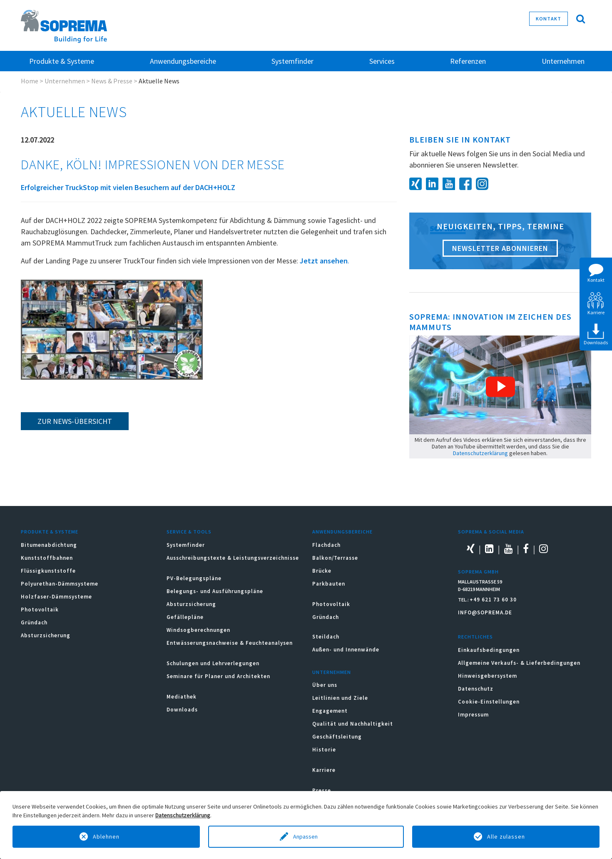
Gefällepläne (185, 617)
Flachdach (326, 544)
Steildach (325, 636)
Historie (324, 749)
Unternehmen (65, 81)
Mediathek (182, 696)
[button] (500, 386)
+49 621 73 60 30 (493, 599)
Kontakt (548, 18)
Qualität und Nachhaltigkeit (352, 723)
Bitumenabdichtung (49, 544)
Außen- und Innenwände (345, 649)
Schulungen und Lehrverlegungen (213, 663)
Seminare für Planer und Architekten (218, 676)
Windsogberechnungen (198, 630)
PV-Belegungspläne (194, 578)
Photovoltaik (40, 609)
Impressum (473, 714)
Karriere (324, 770)
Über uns (324, 685)
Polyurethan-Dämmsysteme (59, 583)
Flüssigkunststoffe (48, 570)
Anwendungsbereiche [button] (183, 61)
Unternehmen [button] (563, 61)
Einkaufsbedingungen (489, 650)
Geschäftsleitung (337, 736)
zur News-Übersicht (74, 421)
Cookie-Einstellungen (489, 701)
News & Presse (111, 81)
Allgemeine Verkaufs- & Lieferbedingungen (519, 662)
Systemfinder (186, 544)
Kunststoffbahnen (47, 557)
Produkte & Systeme (49, 531)
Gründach (34, 622)
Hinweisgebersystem (487, 675)
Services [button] (382, 61)
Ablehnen (106, 836)
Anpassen (306, 836)
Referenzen (468, 61)
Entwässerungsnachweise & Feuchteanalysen (230, 642)
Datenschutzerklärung (480, 453)
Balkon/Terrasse (335, 557)
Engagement (330, 710)
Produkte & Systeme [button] (61, 61)
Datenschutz (475, 688)
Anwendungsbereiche (342, 531)
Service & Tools (189, 531)
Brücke (321, 570)
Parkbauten (328, 583)
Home (29, 81)
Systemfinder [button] (292, 61)
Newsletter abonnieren (500, 248)
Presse (321, 790)
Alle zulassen (506, 836)
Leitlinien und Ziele (340, 697)
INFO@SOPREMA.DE (485, 612)
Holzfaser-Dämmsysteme (56, 596)
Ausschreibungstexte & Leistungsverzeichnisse (233, 557)
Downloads (182, 709)
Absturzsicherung (45, 635)
